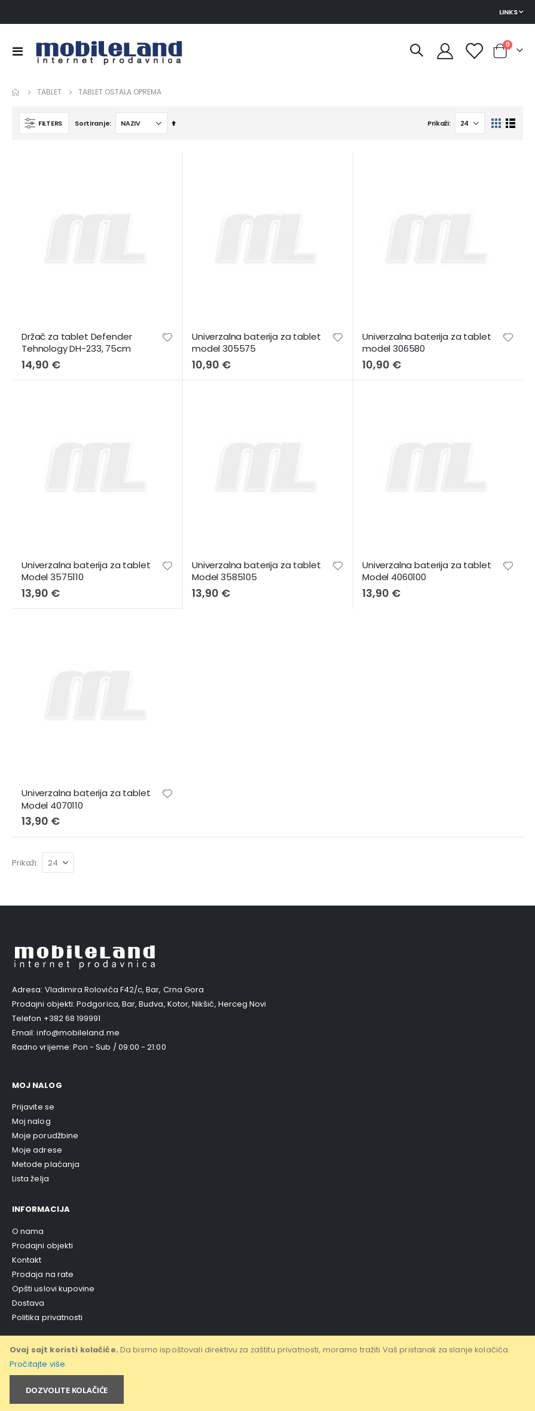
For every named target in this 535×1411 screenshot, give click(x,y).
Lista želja (30, 1178)
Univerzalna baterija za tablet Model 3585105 (256, 571)
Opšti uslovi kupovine (53, 1288)
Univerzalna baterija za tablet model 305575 (256, 343)
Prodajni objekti (42, 1245)
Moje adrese (37, 1150)
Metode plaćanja (46, 1164)
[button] (167, 337)
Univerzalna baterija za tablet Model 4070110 (86, 799)
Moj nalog (31, 1121)
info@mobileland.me (77, 1032)
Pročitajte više (37, 1364)
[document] (268, 1373)
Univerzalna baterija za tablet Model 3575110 (86, 571)
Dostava (28, 1303)
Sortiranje (92, 123)
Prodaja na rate (43, 1274)
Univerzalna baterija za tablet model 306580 (426, 343)
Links (508, 12)
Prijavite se (33, 1107)
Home (16, 92)
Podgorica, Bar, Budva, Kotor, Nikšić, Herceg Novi (171, 1004)
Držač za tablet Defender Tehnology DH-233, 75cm (77, 343)
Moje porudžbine (45, 1135)
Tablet (49, 92)
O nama (28, 1231)
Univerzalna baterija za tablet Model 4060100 (426, 571)
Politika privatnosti (47, 1317)
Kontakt (26, 1260)
